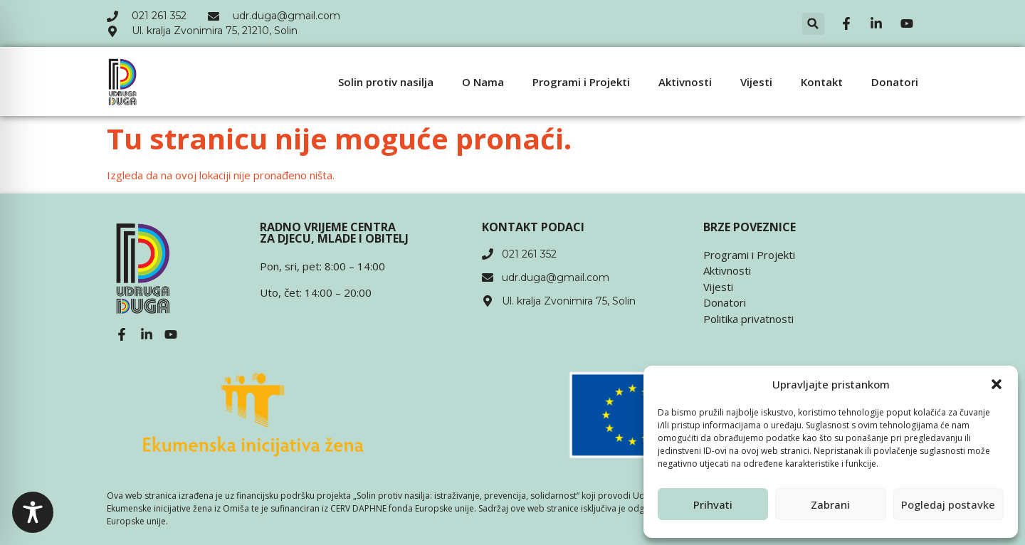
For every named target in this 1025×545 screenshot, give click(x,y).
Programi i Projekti (581, 82)
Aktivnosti (685, 82)
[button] (996, 384)
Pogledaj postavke (948, 504)
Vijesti (756, 82)
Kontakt (822, 82)
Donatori (894, 82)
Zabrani (830, 504)
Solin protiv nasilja (385, 82)
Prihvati (712, 504)
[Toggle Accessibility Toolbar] (33, 512)
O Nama (483, 82)
